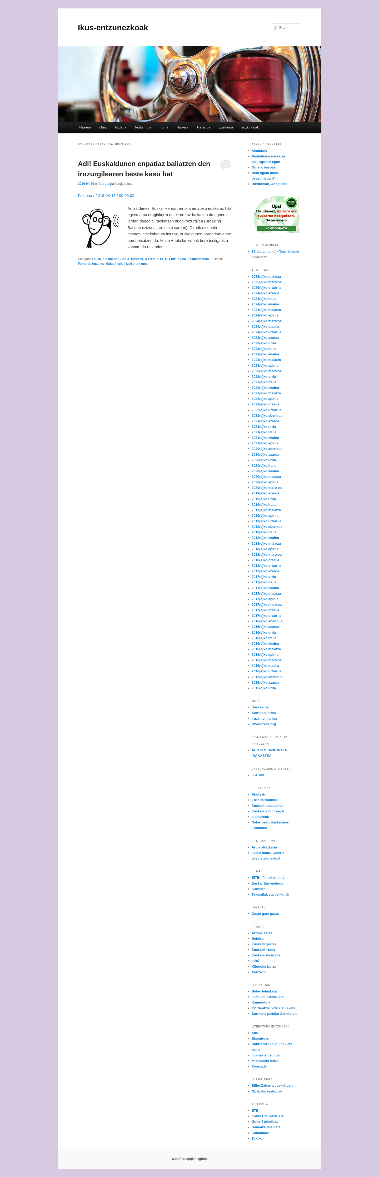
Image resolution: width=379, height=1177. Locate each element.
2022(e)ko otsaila (265, 404)
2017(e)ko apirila (265, 599)
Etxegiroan (260, 1038)
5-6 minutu (111, 259)
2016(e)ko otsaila (265, 666)
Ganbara (259, 889)
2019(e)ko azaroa (265, 493)
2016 (97, 259)
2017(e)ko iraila (264, 582)
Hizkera (182, 127)
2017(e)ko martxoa (267, 605)
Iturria (163, 127)
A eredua (203, 127)
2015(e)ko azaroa (265, 682)
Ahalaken (259, 151)
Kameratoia (261, 1002)
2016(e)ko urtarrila (266, 671)
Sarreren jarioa (264, 713)
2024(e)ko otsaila (265, 327)
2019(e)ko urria (264, 499)
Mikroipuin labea (265, 1061)
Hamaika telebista (266, 1127)
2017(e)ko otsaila (265, 610)
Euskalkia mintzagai (268, 811)
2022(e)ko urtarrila (266, 410)
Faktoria (84, 264)
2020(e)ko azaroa (265, 454)
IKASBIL (258, 775)
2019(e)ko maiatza (266, 510)
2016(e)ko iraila (264, 638)
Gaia (102, 127)
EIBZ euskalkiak (265, 800)
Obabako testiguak (267, 1091)
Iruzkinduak (250, 127)
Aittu (256, 1033)
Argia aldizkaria (264, 847)
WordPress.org (264, 724)
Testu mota (142, 127)
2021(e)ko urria (264, 427)
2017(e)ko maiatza (266, 593)
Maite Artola (114, 264)
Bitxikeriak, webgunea (270, 184)
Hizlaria (120, 127)
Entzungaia (177, 259)
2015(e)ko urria (264, 688)
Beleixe (258, 939)
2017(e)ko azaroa (265, 571)
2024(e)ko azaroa (265, 293)
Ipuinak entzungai (266, 1055)
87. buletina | (262, 252)
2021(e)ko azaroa (265, 421)
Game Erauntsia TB (267, 1116)
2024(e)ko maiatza (266, 310)
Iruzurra (98, 264)
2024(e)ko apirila (265, 315)
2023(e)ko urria (264, 343)
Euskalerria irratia (266, 955)
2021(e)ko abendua (267, 416)
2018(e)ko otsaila (265, 560)
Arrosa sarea (262, 933)
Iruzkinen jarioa (264, 719)
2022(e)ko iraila (264, 382)
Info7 (256, 961)
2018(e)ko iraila (264, 532)
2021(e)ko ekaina (265, 438)
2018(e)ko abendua (267, 527)
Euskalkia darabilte (267, 806)
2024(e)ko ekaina (265, 304)
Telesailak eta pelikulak (270, 894)
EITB (163, 259)
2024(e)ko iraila (264, 299)
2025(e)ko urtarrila (266, 288)
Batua (124, 259)
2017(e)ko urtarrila (266, 616)
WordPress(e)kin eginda (189, 1159)
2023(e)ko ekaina (265, 354)
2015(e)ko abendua (267, 677)
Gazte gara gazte (265, 914)
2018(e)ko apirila (265, 549)
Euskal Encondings (267, 883)
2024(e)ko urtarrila (266, 332)
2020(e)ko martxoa (267, 488)
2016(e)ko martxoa (267, 660)
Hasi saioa (260, 707)
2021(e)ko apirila (265, 443)
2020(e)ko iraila (264, 466)
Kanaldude (260, 1133)
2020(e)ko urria (264, 460)
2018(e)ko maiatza (266, 543)
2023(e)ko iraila (264, 349)
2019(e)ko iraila (264, 504)
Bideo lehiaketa (264, 991)
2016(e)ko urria (264, 632)
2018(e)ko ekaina (265, 538)
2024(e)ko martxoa (267, 321)
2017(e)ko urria (264, 577)
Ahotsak (258, 794)
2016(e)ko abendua (267, 621)
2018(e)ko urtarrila (266, 566)
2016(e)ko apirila (265, 655)
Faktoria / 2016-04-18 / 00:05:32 (106, 195)
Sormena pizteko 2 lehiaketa (274, 1014)
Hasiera (85, 127)
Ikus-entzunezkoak (113, 27)
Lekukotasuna (198, 259)
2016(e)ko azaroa (265, 627)
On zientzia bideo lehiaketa (273, 1008)
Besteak (137, 259)
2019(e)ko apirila (265, 516)
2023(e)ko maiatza (266, 360)
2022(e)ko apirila (265, 399)
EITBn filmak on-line (268, 878)
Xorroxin (259, 972)
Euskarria (225, 127)
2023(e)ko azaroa (265, 338)
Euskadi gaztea (264, 944)
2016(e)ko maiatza (266, 649)
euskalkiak (260, 817)
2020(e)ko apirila (265, 482)
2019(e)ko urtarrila (266, 521)
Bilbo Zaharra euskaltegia (272, 1085)
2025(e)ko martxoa (267, 282)
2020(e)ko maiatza (266, 477)
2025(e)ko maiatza (266, 277)
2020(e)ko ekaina (265, 471)
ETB (255, 1111)
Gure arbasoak (264, 167)
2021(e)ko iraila (264, 432)
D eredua (151, 259)
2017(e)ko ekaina (265, 588)
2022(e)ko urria (264, 377)
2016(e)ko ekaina (265, 643)
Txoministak (289, 252)
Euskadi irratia (263, 950)
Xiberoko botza (264, 967)
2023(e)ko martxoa (267, 371)
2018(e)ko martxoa (267, 555)
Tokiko (257, 1138)
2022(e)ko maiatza (266, 393)
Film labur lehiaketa (267, 997)
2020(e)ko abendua (267, 449)
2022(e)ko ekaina (265, 388)
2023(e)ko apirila (265, 365)
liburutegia (106, 184)
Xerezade (259, 1066)
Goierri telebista (265, 1122)
